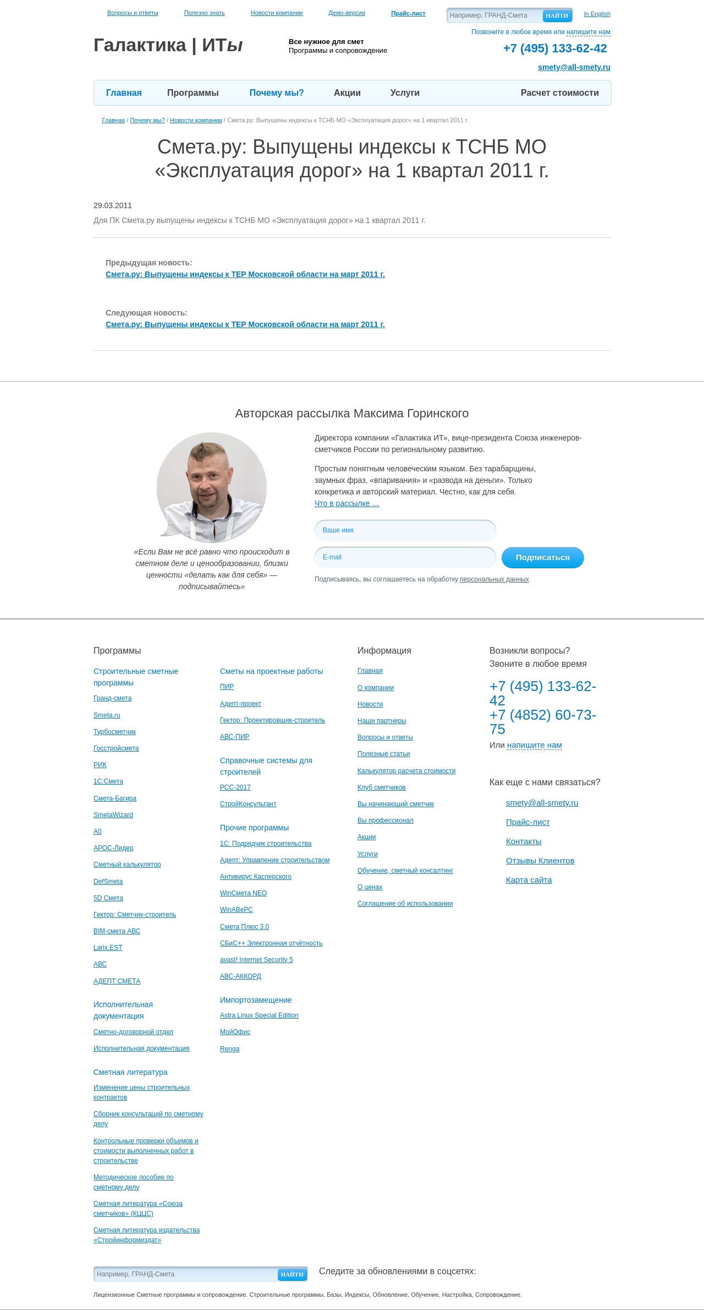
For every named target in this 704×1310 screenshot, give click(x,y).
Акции (347, 92)
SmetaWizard (113, 815)
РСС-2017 (235, 787)
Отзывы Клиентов (540, 860)
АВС (100, 964)
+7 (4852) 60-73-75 (543, 721)
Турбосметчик (115, 732)
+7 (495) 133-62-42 (543, 693)
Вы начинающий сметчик (396, 804)
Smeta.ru (107, 715)
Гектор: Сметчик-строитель (135, 914)
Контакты (524, 841)
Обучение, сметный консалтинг (405, 870)
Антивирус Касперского (256, 876)
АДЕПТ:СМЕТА (117, 981)
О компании (376, 688)
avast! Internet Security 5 (256, 960)
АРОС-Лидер (114, 848)
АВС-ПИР (235, 737)
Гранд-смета (112, 698)
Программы (193, 92)
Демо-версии (346, 12)
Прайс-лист (528, 822)
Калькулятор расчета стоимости (407, 771)
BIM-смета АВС (117, 931)
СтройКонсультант (248, 804)
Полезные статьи (384, 754)
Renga (229, 1049)
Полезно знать (204, 12)
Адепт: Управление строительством (274, 860)
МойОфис (235, 1032)
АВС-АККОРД (240, 976)
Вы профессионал (386, 820)
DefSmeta (108, 881)
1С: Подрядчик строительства (265, 843)
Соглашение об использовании (405, 903)
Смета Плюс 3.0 (244, 927)
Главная (124, 92)
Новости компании (277, 12)
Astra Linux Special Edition (259, 1015)
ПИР (227, 687)
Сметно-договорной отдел (133, 1032)
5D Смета (108, 898)
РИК (100, 765)
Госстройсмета (116, 748)
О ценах (370, 887)
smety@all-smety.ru (574, 67)
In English (597, 13)
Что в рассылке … (347, 503)
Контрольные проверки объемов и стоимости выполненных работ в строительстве (146, 1151)
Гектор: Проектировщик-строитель (272, 720)
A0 (98, 831)
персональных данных (494, 579)
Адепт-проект (240, 704)
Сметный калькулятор (127, 864)
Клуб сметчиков (382, 787)
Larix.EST (108, 948)
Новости (370, 704)
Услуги (405, 92)
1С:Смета (108, 781)
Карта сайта (529, 879)
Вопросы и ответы (132, 12)
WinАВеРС (236, 910)
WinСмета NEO (243, 893)
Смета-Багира (115, 798)
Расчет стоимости (560, 92)
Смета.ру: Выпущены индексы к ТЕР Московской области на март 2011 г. (245, 274)
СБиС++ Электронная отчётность (271, 943)
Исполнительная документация (141, 1048)
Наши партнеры (382, 721)
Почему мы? (277, 92)
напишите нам (588, 32)
